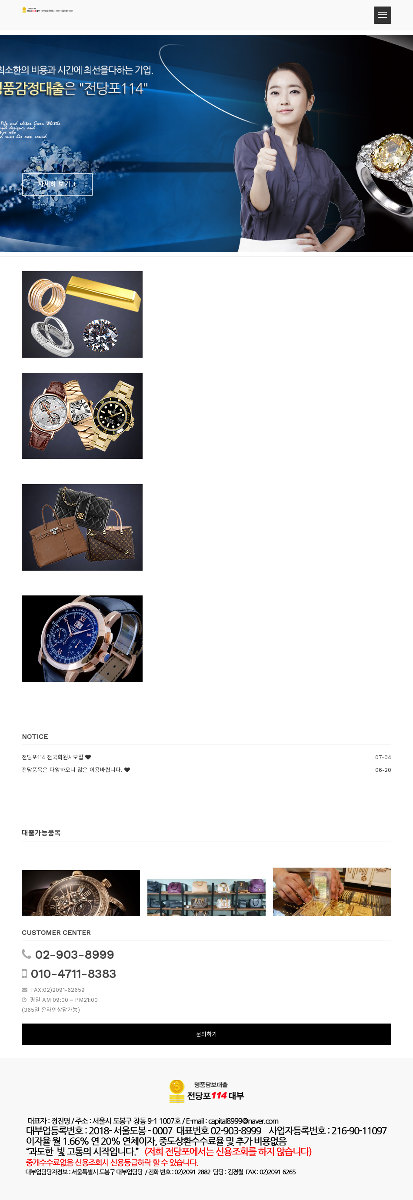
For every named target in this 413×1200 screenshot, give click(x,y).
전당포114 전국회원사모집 (52, 757)
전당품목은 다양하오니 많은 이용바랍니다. (72, 770)
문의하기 (206, 1034)
